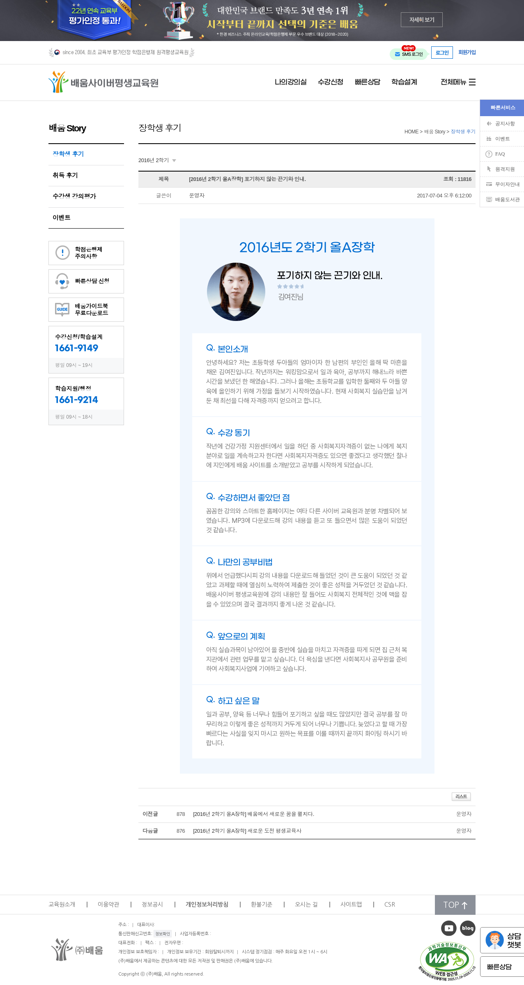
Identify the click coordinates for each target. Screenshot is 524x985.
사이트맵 (351, 904)
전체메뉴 (453, 82)
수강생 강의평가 (74, 196)
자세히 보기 (421, 19)
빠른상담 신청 (92, 281)
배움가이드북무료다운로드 (91, 309)
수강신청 (330, 82)
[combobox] (157, 160)
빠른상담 (367, 82)
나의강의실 (291, 82)
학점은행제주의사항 (89, 253)
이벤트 (62, 217)
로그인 (442, 52)
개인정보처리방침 (207, 904)
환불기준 (261, 904)
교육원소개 (61, 904)
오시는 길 (306, 904)
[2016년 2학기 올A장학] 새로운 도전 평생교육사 (247, 831)
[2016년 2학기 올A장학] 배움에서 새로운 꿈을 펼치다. (253, 814)
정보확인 (162, 934)
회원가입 (467, 52)
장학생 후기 (68, 154)
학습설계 (404, 82)
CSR (389, 904)
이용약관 (108, 904)
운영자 (197, 195)
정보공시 (152, 904)
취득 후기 (65, 175)
